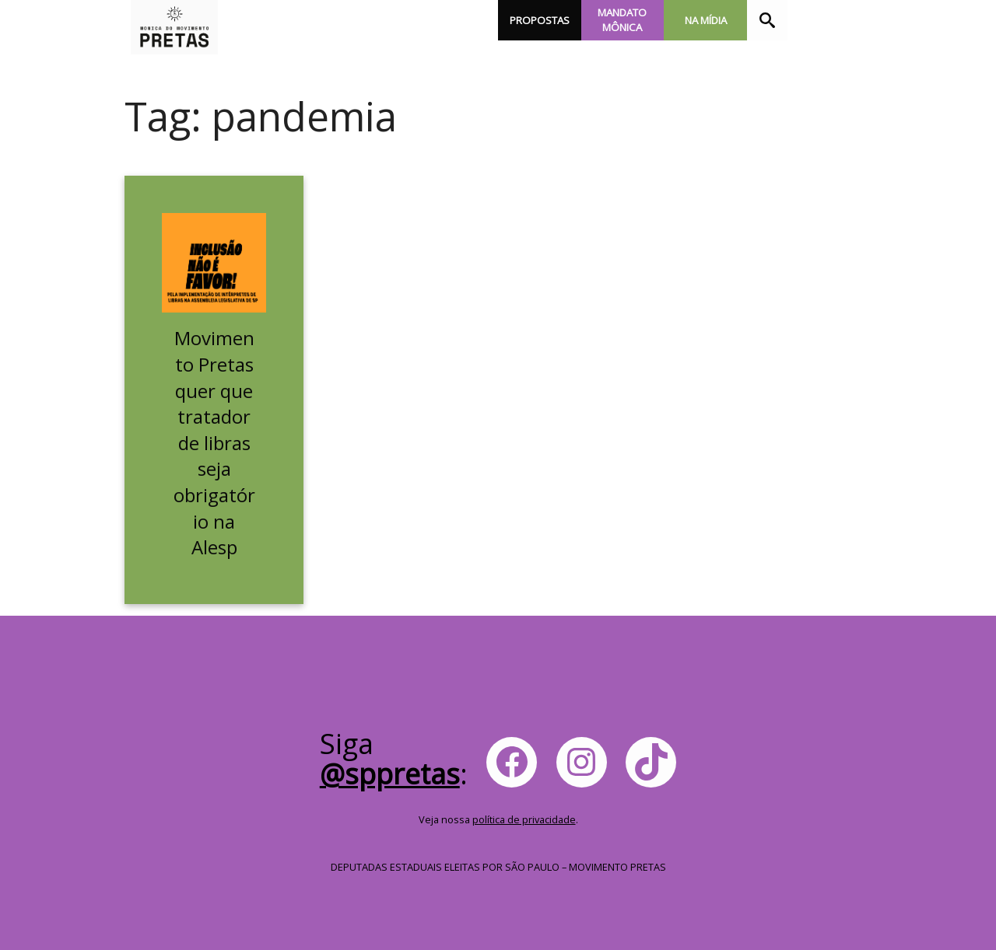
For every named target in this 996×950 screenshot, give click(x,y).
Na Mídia (706, 20)
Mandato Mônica (622, 19)
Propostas (540, 20)
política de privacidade (524, 819)
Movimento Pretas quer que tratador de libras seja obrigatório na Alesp (214, 442)
